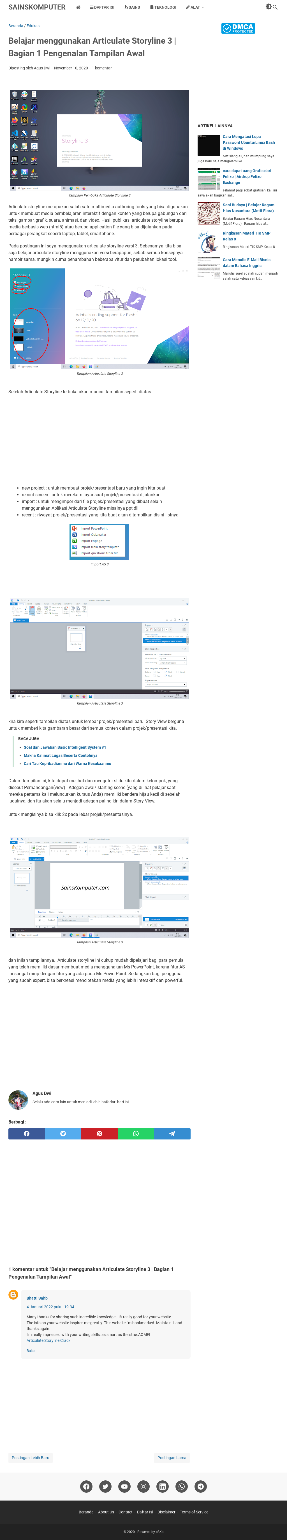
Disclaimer (166, 1512)
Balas (31, 1351)
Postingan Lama (172, 1457)
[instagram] (143, 1486)
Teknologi (163, 7)
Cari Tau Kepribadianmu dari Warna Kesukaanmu (67, 763)
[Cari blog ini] (275, 7)
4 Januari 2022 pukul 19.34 (50, 1307)
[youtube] (124, 1486)
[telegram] (172, 1133)
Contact (126, 1512)
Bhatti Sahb (37, 1298)
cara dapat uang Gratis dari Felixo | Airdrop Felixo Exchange (247, 176)
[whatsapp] (136, 1133)
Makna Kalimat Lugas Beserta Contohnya (61, 755)
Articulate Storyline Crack (48, 1340)
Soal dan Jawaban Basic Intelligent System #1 (65, 747)
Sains (132, 7)
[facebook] (26, 1133)
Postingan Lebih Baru (30, 1457)
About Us (106, 1512)
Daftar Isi (102, 7)
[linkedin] (162, 1486)
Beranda (86, 1512)
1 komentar (102, 68)
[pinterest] (99, 1133)
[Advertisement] (99, 440)
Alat (193, 7)
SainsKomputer (37, 7)
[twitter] (63, 1133)
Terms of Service (194, 1512)
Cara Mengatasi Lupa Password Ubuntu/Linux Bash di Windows (249, 142)
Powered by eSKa (150, 1532)
